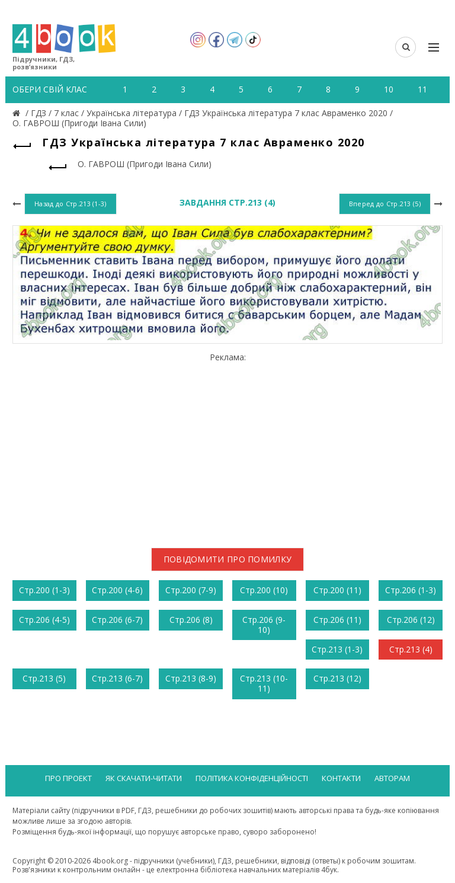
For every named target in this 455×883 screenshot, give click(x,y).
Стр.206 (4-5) (44, 619)
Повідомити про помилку (228, 559)
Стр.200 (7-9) (190, 590)
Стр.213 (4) (410, 649)
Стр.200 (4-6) (117, 590)
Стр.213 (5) (44, 678)
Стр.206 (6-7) (117, 619)
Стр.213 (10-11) (264, 683)
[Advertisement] (227, 446)
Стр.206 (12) (411, 619)
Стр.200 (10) (264, 590)
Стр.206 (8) (191, 619)
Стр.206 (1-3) (410, 590)
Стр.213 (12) (337, 678)
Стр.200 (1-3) (44, 590)
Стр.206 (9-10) (264, 624)
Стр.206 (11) (337, 619)
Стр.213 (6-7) (117, 678)
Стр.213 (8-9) (190, 678)
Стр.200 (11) (337, 590)
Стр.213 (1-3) (337, 649)
